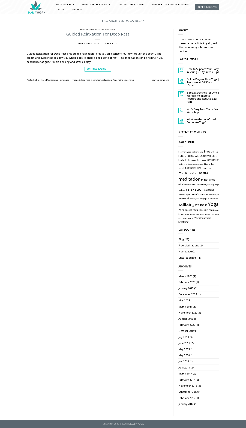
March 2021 (185, 306)
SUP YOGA (77, 9)
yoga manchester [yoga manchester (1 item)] (197, 214)
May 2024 (184, 300)
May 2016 (184, 355)
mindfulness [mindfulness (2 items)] (184, 184)
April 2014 (184, 367)
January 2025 (186, 288)
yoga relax (129, 79)
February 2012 (186, 398)
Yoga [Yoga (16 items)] (213, 204)
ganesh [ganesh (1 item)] (181, 168)
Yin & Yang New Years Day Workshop (202, 111)
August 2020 (185, 318)
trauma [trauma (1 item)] (209, 195)
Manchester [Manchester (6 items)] (188, 172)
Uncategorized (187, 257)
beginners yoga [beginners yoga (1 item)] (184, 152)
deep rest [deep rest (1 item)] (192, 164)
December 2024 (187, 294)
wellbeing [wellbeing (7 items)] (186, 204)
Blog (61, 9)
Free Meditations (95, 29)
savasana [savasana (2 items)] (209, 189)
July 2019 (183, 337)
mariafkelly (111, 43)
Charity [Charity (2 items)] (205, 155)
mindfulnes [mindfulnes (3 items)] (208, 179)
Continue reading (98, 69)
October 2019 (186, 331)
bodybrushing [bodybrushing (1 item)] (197, 152)
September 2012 (188, 392)
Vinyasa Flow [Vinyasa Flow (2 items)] (185, 198)
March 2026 (185, 276)
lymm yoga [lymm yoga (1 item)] (206, 168)
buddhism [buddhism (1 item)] (182, 156)
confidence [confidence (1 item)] (182, 164)
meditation (96, 79)
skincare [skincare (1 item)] (181, 195)
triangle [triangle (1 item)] (216, 195)
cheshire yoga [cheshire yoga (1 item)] (190, 160)
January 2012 (186, 404)
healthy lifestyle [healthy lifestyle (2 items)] (193, 167)
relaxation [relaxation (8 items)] (195, 189)
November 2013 (187, 385)
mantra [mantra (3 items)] (203, 173)
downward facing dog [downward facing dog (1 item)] (205, 164)
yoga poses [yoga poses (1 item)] (209, 214)
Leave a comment (160, 79)
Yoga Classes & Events (96, 4)
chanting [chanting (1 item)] (197, 156)
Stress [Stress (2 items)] (201, 194)
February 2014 (186, 379)
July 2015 (183, 361)
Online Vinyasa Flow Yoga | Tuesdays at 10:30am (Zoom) (203, 82)
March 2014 (185, 373)
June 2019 (184, 343)
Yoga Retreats (65, 4)
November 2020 (187, 312)
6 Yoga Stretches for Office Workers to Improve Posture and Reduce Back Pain (203, 97)
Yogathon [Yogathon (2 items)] (199, 217)
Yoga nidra (118, 79)
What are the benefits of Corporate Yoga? (201, 121)
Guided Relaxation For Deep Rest (97, 34)
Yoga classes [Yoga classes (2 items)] (185, 209)
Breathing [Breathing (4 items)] (211, 151)
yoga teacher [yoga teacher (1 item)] (188, 218)
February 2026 (186, 282)
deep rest (85, 79)
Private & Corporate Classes (170, 4)
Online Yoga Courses (131, 4)
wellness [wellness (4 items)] (201, 205)
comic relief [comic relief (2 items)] (213, 159)
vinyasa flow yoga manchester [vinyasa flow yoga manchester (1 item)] (205, 199)
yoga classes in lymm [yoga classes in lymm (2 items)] (204, 209)
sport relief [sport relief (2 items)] (192, 194)
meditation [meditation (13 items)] (189, 179)
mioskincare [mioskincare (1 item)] (197, 184)
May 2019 (184, 349)
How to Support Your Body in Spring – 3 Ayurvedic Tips (203, 71)
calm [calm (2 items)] (190, 155)
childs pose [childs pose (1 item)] (201, 160)
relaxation (107, 79)
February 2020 (186, 324)
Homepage (110, 29)
